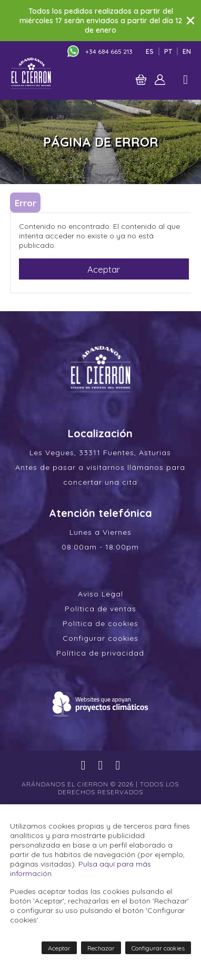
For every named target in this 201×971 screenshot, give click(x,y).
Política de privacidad (100, 653)
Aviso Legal (100, 594)
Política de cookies (100, 623)
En (187, 51)
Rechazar (101, 948)
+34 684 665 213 (109, 51)
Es (150, 51)
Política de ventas (100, 608)
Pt (168, 51)
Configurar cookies (100, 638)
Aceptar (103, 269)
